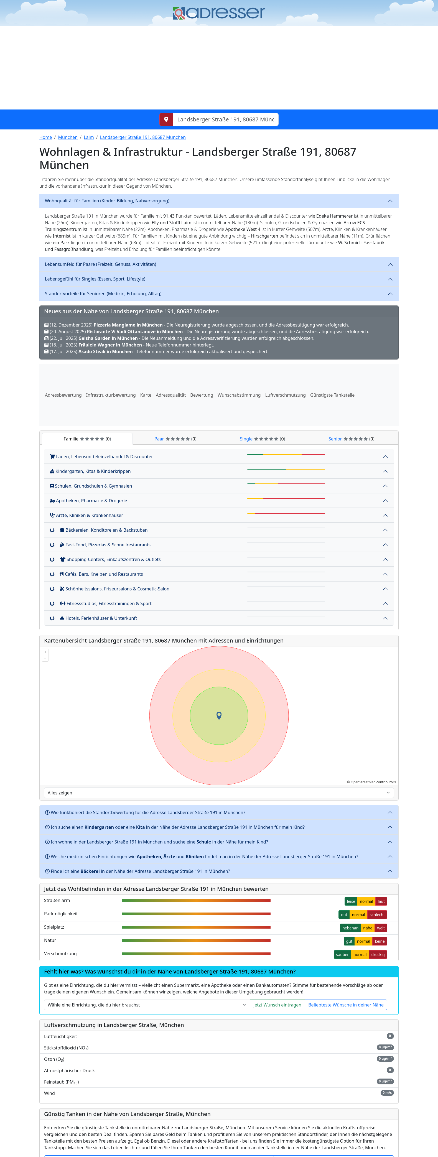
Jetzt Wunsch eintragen (277, 1005)
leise (351, 901)
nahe (367, 928)
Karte (145, 395)
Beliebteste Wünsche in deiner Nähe (346, 1005)
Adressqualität (171, 395)
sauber (342, 954)
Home (45, 137)
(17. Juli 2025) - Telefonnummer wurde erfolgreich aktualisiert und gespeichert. (156, 351)
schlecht (377, 914)
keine (380, 941)
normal (366, 901)
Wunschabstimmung (239, 395)
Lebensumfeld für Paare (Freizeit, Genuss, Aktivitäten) (100, 264)
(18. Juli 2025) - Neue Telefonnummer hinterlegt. (129, 345)
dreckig (378, 954)
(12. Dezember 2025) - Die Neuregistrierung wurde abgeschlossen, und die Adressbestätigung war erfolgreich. (196, 325)
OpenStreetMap (363, 782)
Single (262, 439)
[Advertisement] (219, 68)
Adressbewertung (63, 395)
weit (381, 928)
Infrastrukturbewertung (111, 395)
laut (381, 901)
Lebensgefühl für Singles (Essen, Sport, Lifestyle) (95, 279)
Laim (89, 137)
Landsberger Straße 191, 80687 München (143, 137)
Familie (87, 439)
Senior (351, 439)
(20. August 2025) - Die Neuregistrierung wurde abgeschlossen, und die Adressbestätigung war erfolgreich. (206, 331)
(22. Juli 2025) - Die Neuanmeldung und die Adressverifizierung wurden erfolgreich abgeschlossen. (179, 338)
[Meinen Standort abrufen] (166, 119)
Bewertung (201, 395)
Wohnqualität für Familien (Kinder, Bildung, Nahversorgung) (107, 201)
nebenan (350, 928)
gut (344, 914)
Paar (175, 439)
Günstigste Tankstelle (332, 395)
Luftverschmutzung (285, 395)
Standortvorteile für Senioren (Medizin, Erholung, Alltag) (103, 293)
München (68, 137)
